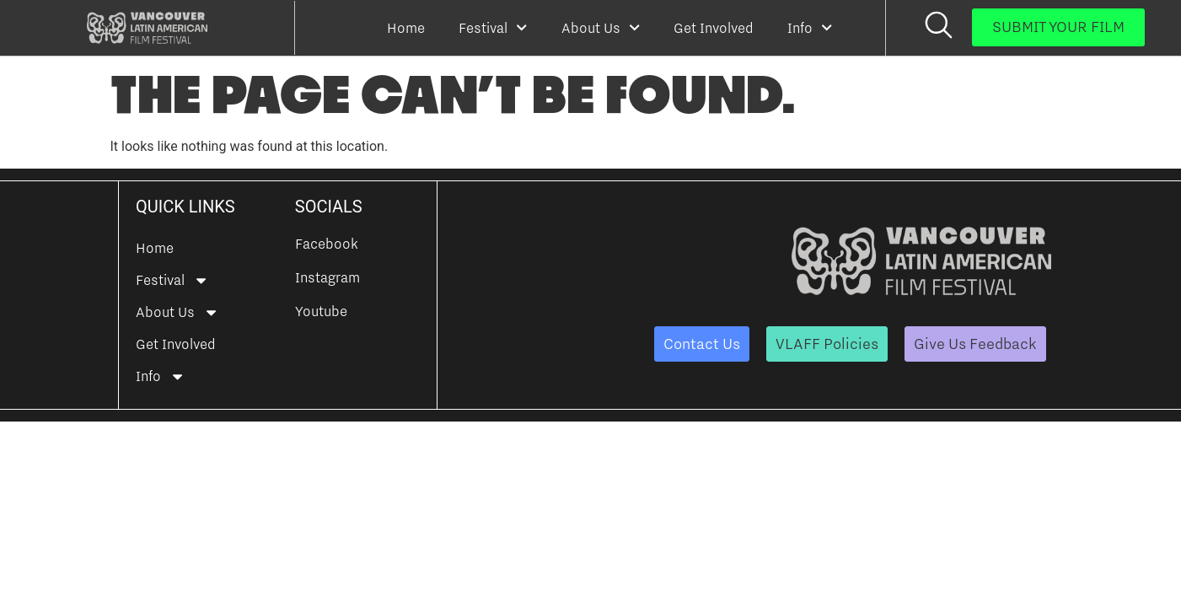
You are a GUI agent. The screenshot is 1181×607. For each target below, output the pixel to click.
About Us (600, 27)
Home (406, 27)
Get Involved (714, 27)
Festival (493, 27)
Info (809, 27)
